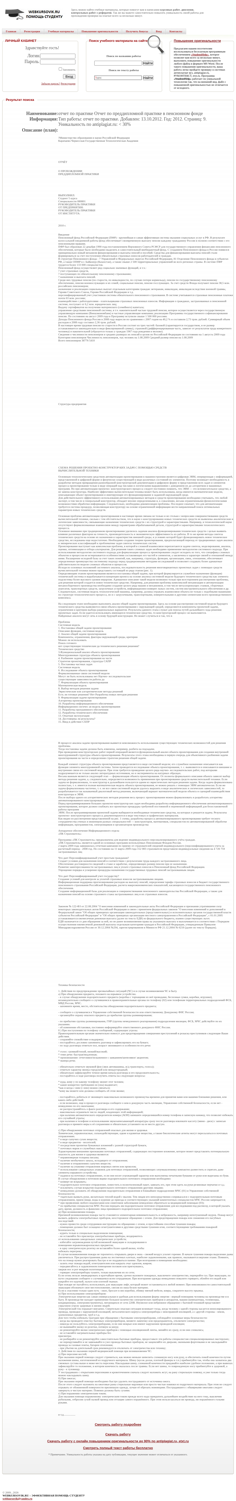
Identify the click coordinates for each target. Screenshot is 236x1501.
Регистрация (68, 83)
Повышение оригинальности (197, 41)
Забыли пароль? (50, 83)
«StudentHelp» (200, 54)
